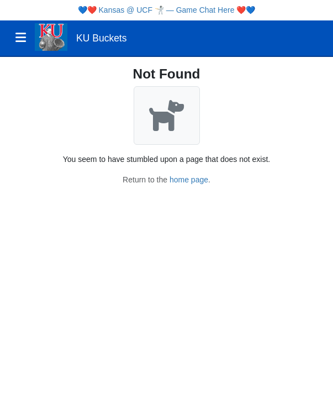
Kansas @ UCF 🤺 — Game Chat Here (167, 10)
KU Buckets (101, 38)
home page (189, 179)
